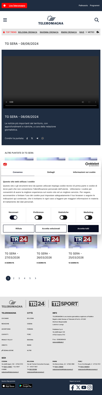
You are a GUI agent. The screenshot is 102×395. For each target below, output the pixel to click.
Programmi (94, 5)
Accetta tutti (83, 228)
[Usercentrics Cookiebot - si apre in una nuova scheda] (87, 164)
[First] (35, 278)
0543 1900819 (84, 366)
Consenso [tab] (18, 172)
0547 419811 (8, 366)
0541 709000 (59, 366)
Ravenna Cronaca (49, 32)
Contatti (5, 334)
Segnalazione (7, 350)
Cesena (29, 323)
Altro (29, 350)
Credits (4, 345)
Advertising (6, 329)
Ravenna (30, 339)
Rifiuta (19, 228)
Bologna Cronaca (27, 32)
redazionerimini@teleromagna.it (63, 369)
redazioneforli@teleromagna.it (87, 369)
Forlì (29, 334)
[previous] (8, 278)
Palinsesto (83, 5)
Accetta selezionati (51, 228)
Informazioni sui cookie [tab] (84, 172)
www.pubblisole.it (58, 342)
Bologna (30, 318)
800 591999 (33, 369)
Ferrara (30, 329)
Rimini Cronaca (69, 32)
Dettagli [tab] (51, 172)
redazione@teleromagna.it (10, 372)
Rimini (29, 345)
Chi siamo (5, 318)
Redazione (5, 323)
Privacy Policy (7, 339)
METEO (92, 32)
